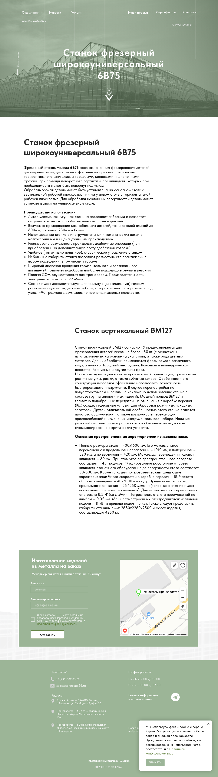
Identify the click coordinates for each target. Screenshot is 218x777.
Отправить (47, 634)
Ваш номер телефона (45, 599)
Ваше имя (37, 583)
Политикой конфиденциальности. (57, 624)
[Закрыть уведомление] (208, 724)
